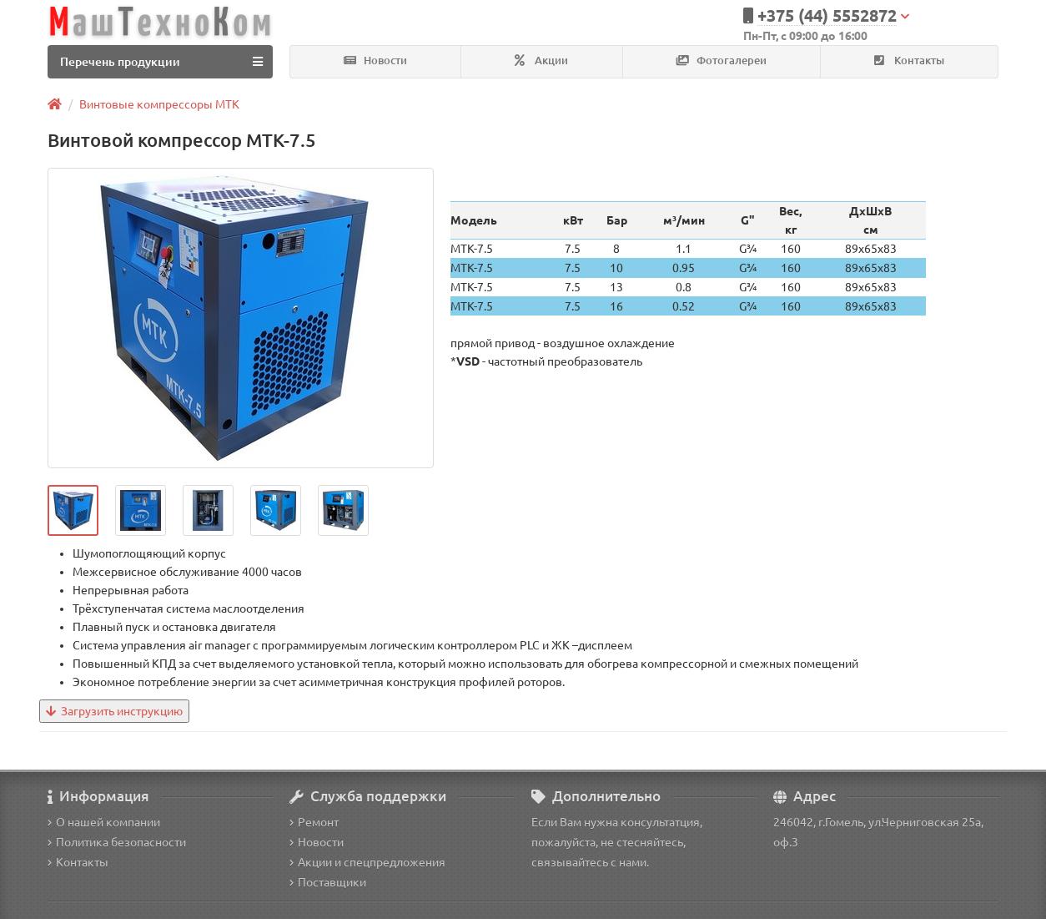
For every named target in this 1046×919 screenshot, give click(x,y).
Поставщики (327, 882)
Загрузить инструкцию (114, 711)
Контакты (909, 60)
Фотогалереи (721, 60)
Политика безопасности (117, 842)
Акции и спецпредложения (367, 862)
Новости (375, 60)
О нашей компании (104, 822)
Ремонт (314, 822)
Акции (541, 60)
